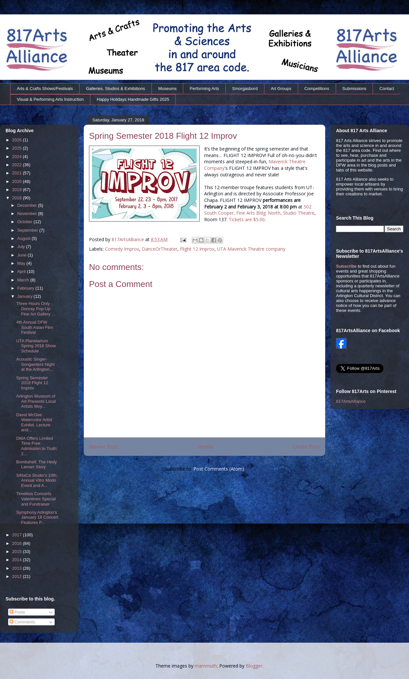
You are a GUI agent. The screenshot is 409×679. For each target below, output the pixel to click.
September (28, 230)
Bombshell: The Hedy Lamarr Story (36, 464)
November (27, 213)
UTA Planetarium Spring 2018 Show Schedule (36, 345)
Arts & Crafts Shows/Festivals (45, 88)
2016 (17, 543)
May (22, 263)
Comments (22, 621)
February (26, 288)
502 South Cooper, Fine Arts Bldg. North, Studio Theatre (259, 210)
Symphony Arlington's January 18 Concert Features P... (37, 517)
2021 (17, 172)
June (22, 255)
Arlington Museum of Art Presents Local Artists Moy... (36, 401)
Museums (167, 88)
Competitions (316, 88)
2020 (17, 181)
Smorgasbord (245, 88)
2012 (17, 576)
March (23, 279)
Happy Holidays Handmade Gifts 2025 (133, 99)
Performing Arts (204, 88)
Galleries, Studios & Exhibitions (115, 88)
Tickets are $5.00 (247, 219)
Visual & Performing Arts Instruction (50, 99)
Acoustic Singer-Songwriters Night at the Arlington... (35, 364)
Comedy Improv (122, 249)
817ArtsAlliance (128, 239)
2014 (17, 559)
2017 (17, 534)
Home (205, 446)
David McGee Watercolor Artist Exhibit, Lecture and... (34, 422)
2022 (17, 164)
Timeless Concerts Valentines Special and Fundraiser (36, 498)
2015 (17, 551)
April (22, 271)
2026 (17, 139)
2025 (17, 148)
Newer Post (103, 446)
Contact (387, 88)
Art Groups (281, 88)
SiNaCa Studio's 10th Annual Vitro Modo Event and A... (36, 480)
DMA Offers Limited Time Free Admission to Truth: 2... (36, 446)
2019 (17, 189)
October (25, 221)
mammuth (206, 666)
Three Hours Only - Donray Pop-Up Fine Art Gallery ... (35, 308)
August (24, 238)
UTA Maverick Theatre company (251, 249)
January (25, 296)
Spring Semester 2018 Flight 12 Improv (32, 382)
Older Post (306, 446)
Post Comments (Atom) (218, 469)
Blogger (254, 666)
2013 (17, 568)
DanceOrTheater (159, 249)
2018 (17, 197)
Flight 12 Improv (197, 249)
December (27, 205)
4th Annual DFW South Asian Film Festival (34, 327)
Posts (17, 612)
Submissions (354, 88)
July (21, 246)
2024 (17, 156)
